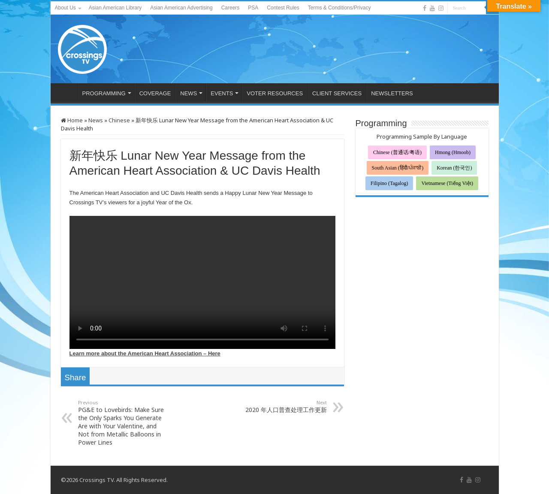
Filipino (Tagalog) (389, 183)
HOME (66, 92)
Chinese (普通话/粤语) (397, 152)
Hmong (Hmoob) (453, 152)
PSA (253, 8)
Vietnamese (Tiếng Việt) (447, 183)
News (95, 120)
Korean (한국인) (454, 168)
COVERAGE (155, 93)
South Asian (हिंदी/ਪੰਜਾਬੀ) (398, 168)
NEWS (188, 93)
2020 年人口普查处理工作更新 (283, 406)
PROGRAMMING (104, 93)
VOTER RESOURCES (275, 93)
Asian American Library (115, 8)
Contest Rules (283, 8)
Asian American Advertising (181, 8)
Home (72, 120)
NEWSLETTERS (392, 93)
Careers (230, 8)
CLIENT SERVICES (337, 93)
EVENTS (222, 93)
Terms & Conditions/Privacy (339, 8)
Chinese (119, 120)
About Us (65, 8)
